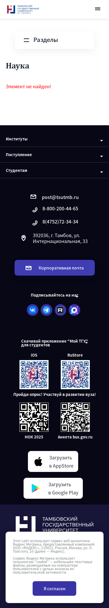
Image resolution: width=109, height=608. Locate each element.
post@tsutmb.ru (55, 197)
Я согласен (54, 588)
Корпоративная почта (55, 268)
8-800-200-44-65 (54, 210)
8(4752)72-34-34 (54, 223)
